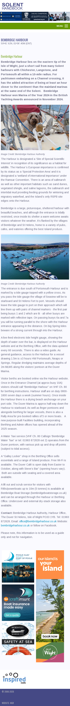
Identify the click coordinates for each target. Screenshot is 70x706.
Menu (60, 26)
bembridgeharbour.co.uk (15, 525)
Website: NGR (8, 703)
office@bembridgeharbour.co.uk (38, 521)
